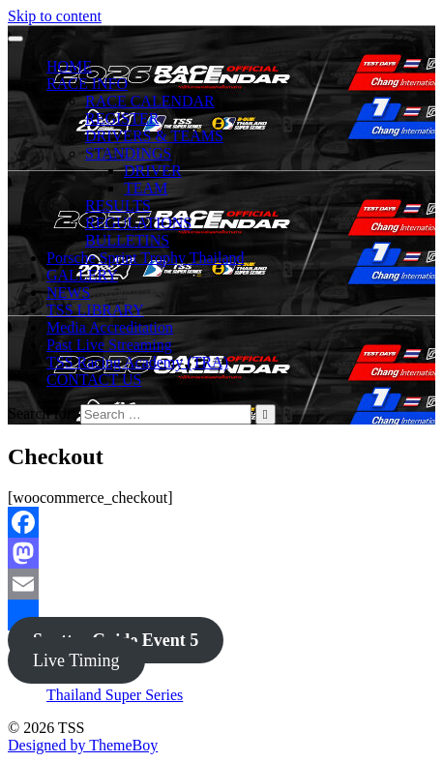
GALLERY (82, 275)
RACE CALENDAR (150, 101)
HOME (69, 66)
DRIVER (153, 170)
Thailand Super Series (114, 695)
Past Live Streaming (109, 345)
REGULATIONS (138, 223)
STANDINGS (128, 153)
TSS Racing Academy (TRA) (137, 362)
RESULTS (118, 205)
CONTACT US (93, 379)
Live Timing (76, 660)
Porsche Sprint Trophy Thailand (145, 257)
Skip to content (55, 16)
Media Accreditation (109, 327)
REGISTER (122, 118)
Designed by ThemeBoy (83, 745)
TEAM (145, 188)
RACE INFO (87, 83)
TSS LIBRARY (95, 310)
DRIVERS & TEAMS (154, 136)
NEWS (68, 292)
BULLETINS (127, 240)
